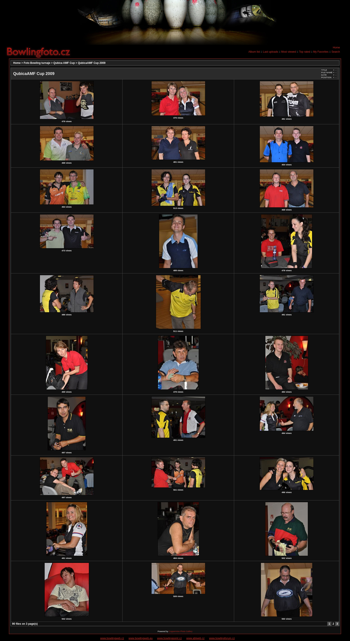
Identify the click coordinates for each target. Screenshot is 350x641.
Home (336, 47)
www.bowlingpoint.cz (169, 638)
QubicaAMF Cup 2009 (91, 63)
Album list (254, 51)
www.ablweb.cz (195, 638)
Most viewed (288, 51)
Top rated (304, 51)
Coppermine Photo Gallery (180, 631)
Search (335, 51)
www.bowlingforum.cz (222, 638)
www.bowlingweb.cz (112, 638)
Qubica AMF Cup (64, 63)
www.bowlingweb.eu (141, 638)
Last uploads (270, 51)
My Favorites (321, 51)
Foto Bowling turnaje (37, 63)
